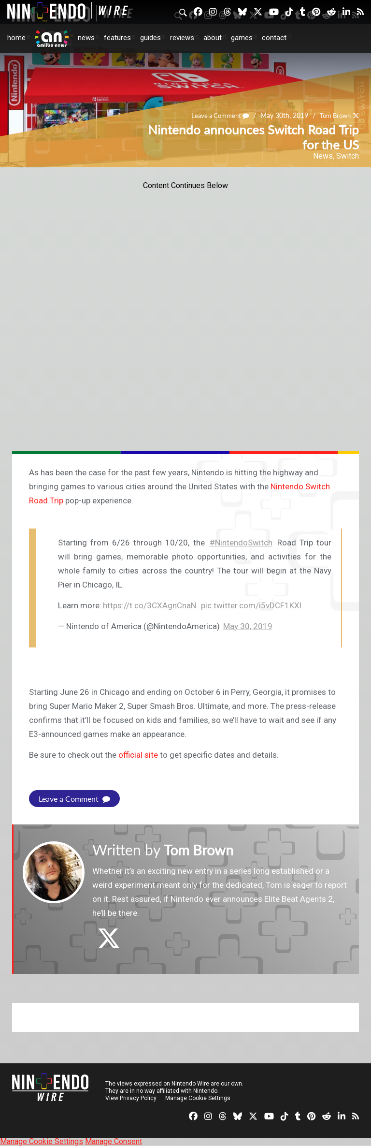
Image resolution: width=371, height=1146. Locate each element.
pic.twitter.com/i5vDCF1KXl (251, 605)
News (86, 37)
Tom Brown (333, 116)
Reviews (182, 37)
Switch (347, 156)
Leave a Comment (214, 116)
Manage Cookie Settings (197, 1098)
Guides (150, 37)
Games (242, 37)
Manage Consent (113, 1141)
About (212, 37)
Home (16, 37)
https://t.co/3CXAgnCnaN (149, 605)
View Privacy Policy (131, 1098)
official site (138, 755)
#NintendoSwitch (241, 542)
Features (117, 37)
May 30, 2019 (247, 626)
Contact (274, 37)
